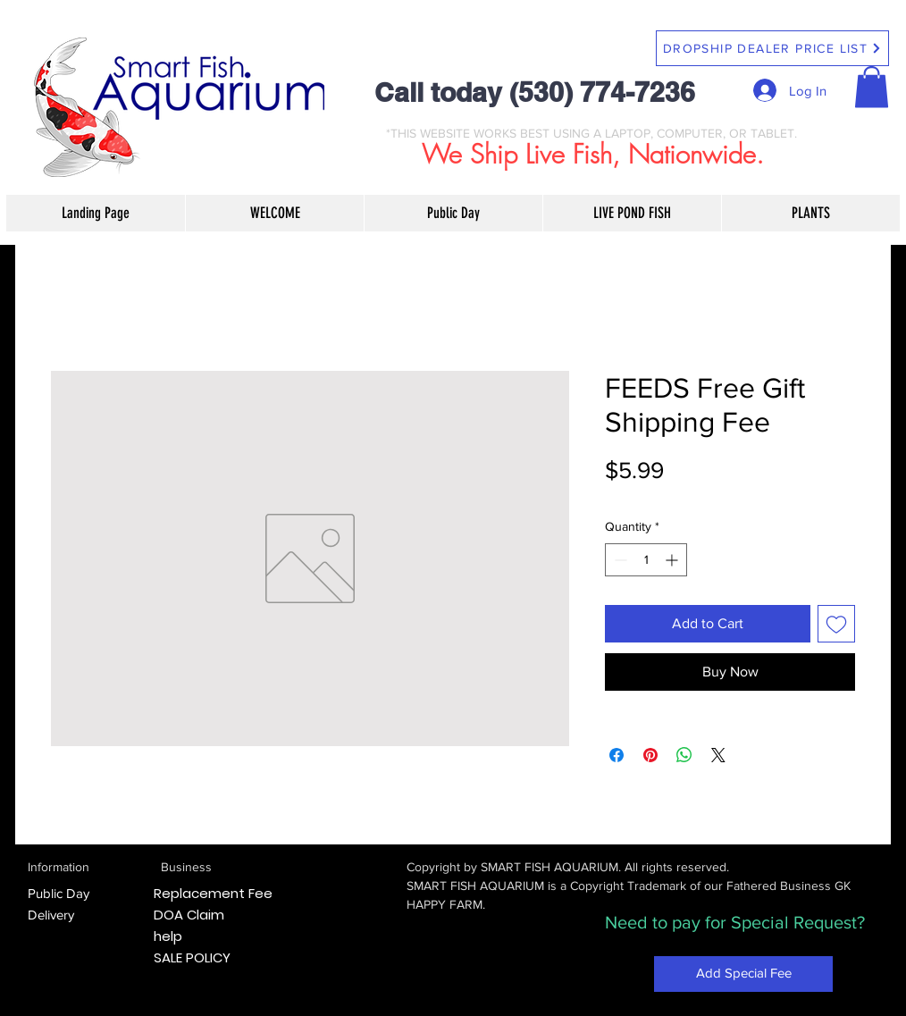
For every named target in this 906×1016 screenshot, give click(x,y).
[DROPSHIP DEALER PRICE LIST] (772, 48)
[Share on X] (718, 755)
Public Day (58, 893)
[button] (871, 87)
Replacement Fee (213, 893)
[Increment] (673, 559)
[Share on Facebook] (616, 755)
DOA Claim (189, 914)
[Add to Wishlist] (836, 623)
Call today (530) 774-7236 (534, 92)
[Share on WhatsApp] (684, 755)
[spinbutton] (646, 559)
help (168, 936)
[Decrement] (619, 559)
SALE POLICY (192, 957)
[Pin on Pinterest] (650, 755)
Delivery (51, 914)
